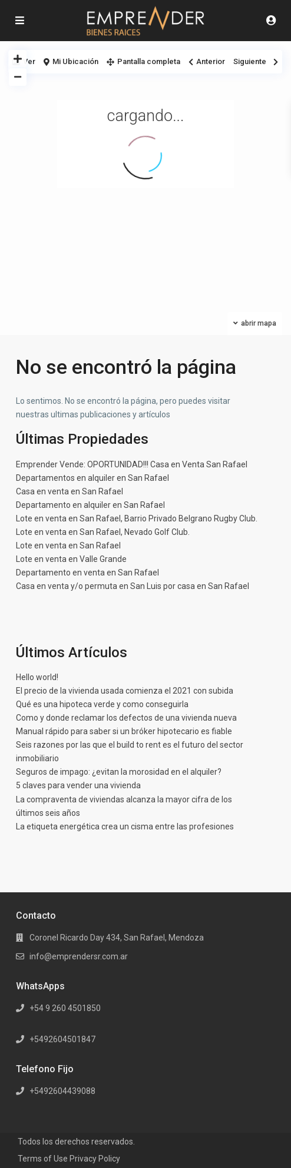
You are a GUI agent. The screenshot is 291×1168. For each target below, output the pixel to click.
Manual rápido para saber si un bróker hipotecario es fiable (124, 731)
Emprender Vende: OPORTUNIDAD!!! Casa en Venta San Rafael (131, 464)
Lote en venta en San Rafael (68, 545)
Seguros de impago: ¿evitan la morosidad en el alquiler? (118, 772)
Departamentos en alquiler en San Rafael (92, 478)
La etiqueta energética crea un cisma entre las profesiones (125, 826)
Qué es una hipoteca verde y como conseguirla (102, 704)
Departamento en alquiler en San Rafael (90, 505)
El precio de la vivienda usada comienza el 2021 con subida (124, 690)
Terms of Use (43, 1158)
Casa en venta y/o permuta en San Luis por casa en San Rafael (132, 586)
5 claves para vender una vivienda (78, 785)
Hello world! (37, 677)
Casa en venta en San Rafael (69, 491)
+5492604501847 (62, 1039)
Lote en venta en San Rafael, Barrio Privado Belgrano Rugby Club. (136, 518)
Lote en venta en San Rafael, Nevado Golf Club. (103, 532)
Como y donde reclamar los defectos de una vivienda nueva (126, 717)
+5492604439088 (62, 1091)
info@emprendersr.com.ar (78, 956)
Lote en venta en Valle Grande (71, 559)
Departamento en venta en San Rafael (87, 572)
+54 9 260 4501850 (65, 1008)
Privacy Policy (95, 1158)
